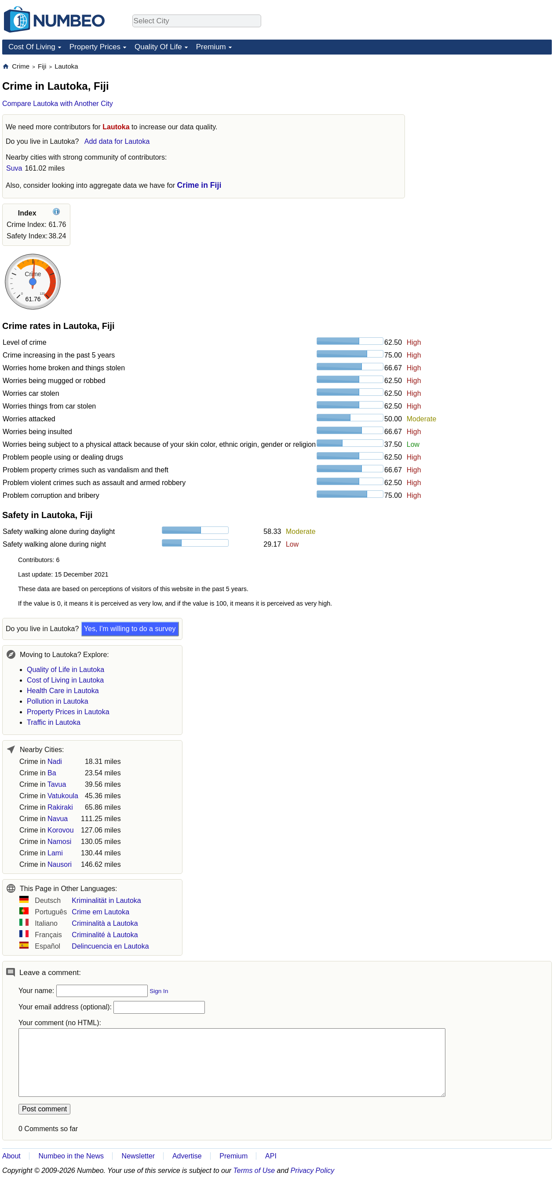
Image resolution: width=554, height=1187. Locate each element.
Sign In (158, 991)
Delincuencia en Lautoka (110, 946)
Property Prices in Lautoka (68, 712)
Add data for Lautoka (117, 141)
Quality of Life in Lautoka (65, 669)
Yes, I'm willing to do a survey (130, 628)
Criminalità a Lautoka (105, 923)
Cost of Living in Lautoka (65, 680)
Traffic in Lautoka (53, 722)
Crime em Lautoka (100, 912)
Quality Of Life (158, 47)
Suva (14, 168)
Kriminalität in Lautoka (106, 900)
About (11, 1156)
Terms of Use (254, 1170)
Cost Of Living (31, 47)
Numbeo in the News (71, 1156)
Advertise (187, 1156)
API (271, 1156)
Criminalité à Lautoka (105, 935)
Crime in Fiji (199, 185)
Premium (211, 47)
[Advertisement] (486, 117)
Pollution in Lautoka (57, 701)
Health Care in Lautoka (63, 690)
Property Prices (94, 47)
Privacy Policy (313, 1170)
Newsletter (138, 1156)
